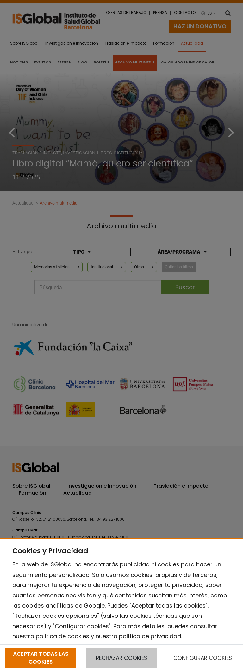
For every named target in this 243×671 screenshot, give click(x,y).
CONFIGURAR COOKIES (202, 658)
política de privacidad (150, 636)
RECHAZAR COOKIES (121, 658)
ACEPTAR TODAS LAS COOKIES (40, 657)
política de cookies (62, 636)
